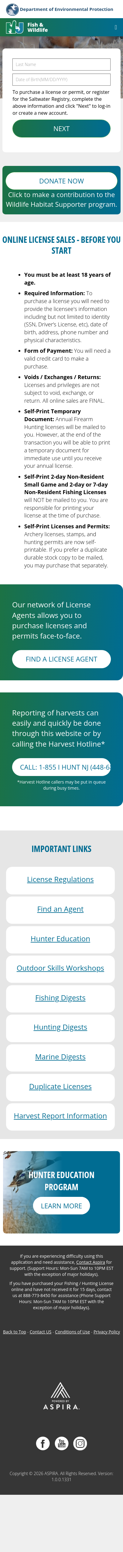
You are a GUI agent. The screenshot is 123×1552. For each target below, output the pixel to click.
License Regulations (60, 879)
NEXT (61, 128)
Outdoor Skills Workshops (60, 968)
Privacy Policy (107, 1332)
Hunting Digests (60, 1027)
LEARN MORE (61, 1205)
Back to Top (14, 1332)
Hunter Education (60, 938)
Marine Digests (60, 1057)
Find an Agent (60, 909)
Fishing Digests (60, 997)
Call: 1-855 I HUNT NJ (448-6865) (65, 766)
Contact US (41, 1332)
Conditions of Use (72, 1332)
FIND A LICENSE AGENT (61, 658)
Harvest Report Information (60, 1116)
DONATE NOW (61, 180)
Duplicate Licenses (60, 1086)
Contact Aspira (90, 1262)
